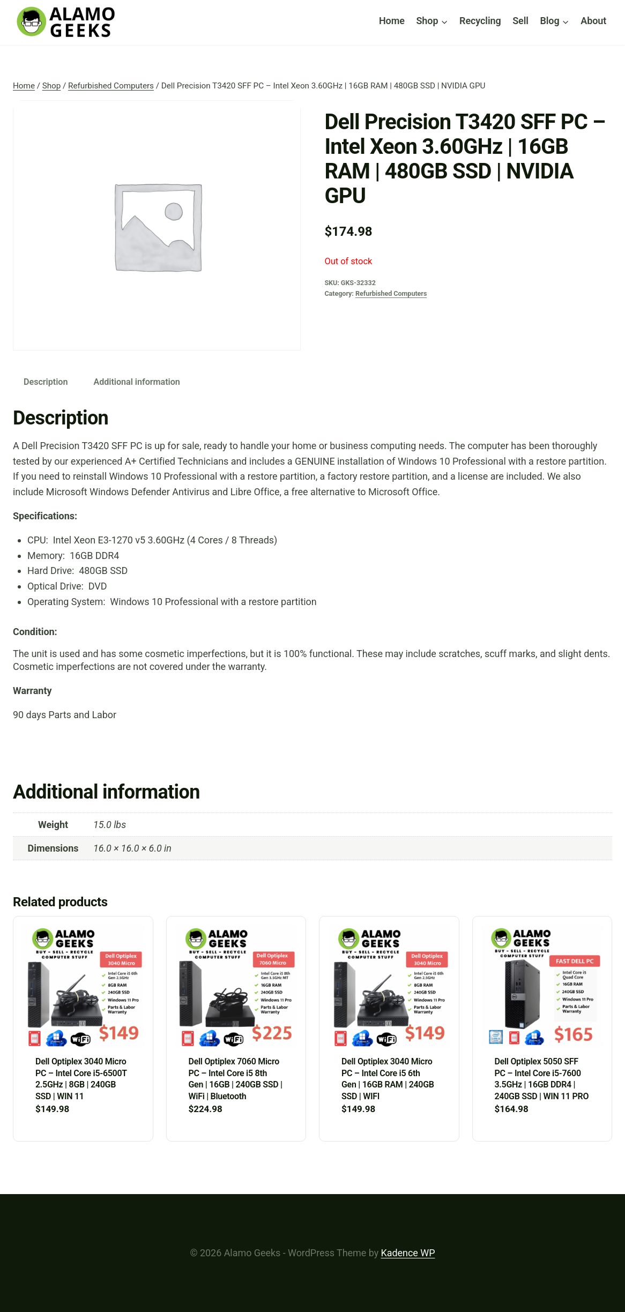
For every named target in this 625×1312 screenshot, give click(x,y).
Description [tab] (46, 382)
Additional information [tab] (136, 382)
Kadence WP (408, 1252)
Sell (520, 20)
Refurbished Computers (391, 293)
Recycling (480, 20)
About (593, 20)
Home (392, 20)
